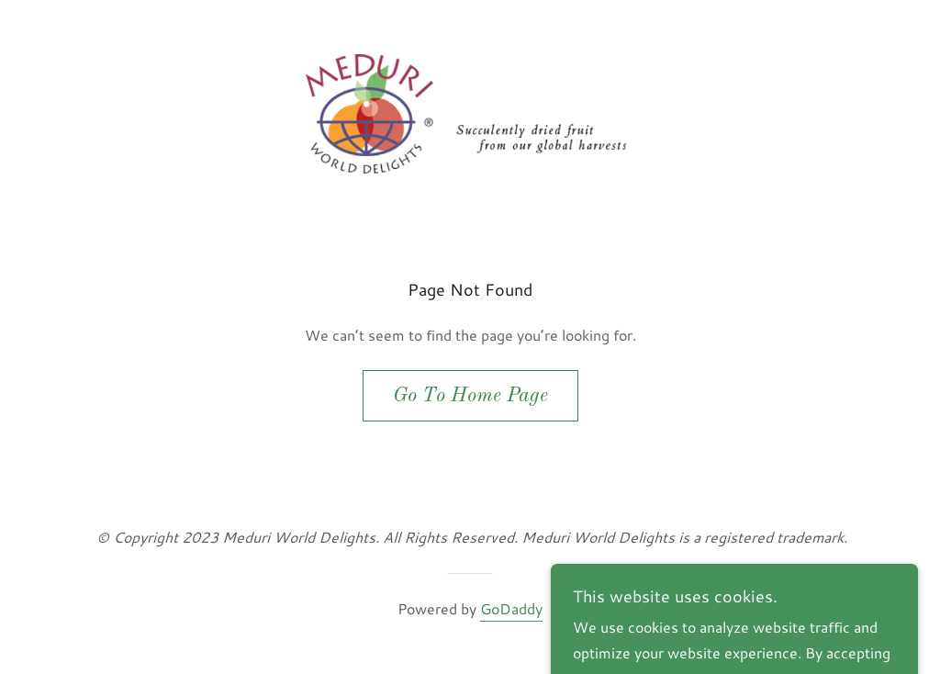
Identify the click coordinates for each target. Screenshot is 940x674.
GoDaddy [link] (511, 608)
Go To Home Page (470, 396)
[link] (470, 111)
